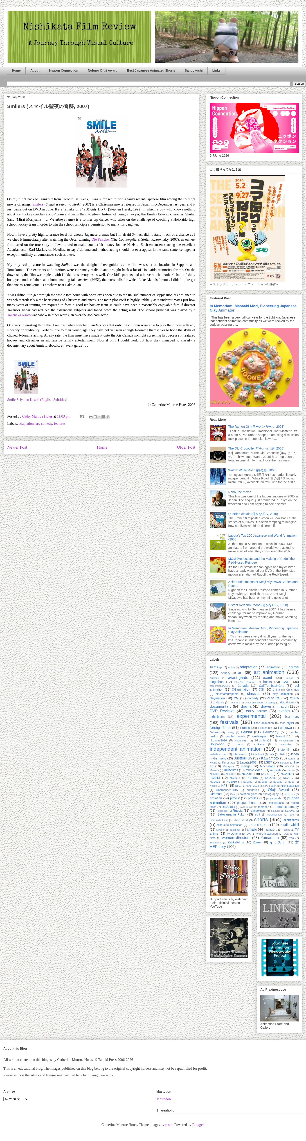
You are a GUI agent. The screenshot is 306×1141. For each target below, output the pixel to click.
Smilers (37, 204)
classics (253, 693)
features (59, 423)
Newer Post (17, 447)
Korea (291, 758)
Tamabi (251, 829)
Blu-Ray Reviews (244, 682)
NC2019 (231, 781)
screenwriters (275, 814)
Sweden (220, 829)
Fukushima (265, 728)
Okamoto (216, 794)
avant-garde (238, 678)
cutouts (273, 698)
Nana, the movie (239, 492)
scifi (257, 814)
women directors (236, 838)
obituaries (253, 790)
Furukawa (285, 728)
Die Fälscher (101, 239)
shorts (261, 819)
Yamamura (270, 838)
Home (16, 70)
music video (254, 770)
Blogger (198, 1125)
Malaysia (228, 766)
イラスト (278, 842)
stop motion (258, 824)
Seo (291, 814)
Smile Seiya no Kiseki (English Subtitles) (37, 400)
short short (241, 820)
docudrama (287, 702)
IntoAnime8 (257, 754)
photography (271, 794)
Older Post (186, 447)
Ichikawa (259, 744)
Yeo (291, 838)
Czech (294, 698)
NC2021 (262, 781)
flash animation (264, 723)
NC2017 (288, 777)
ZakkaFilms (236, 842)
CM (236, 698)
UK (249, 833)
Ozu (232, 794)
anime (293, 667)
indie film (284, 749)
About (34, 70)
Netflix (213, 785)
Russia (238, 810)
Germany (270, 732)
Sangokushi (193, 70)
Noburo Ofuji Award (102, 70)
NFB (224, 785)
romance (263, 807)
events (284, 711)
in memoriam (283, 744)
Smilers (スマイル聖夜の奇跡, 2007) (48, 106)
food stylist (287, 723)
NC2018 (215, 781)
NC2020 (247, 781)
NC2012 (286, 774)
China (276, 689)
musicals (275, 770)
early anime (256, 711)
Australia (215, 678)
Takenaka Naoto (19, 315)
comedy (46, 423)
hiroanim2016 (218, 740)
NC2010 (247, 774)
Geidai (246, 732)
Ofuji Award (278, 790)
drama (246, 706)
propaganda (273, 798)
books (267, 682)
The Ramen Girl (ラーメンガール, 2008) (256, 426)
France (245, 728)
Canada (242, 685)
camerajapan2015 (220, 686)
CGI (261, 689)
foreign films (220, 727)
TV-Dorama (233, 833)
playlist (235, 798)
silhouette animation (229, 825)
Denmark (235, 702)
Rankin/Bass (276, 802)
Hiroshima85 (286, 740)
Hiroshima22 (263, 740)
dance (220, 702)
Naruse (291, 770)
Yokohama (215, 842)
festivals (229, 722)
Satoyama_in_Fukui (231, 814)
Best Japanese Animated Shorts (151, 70)
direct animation (254, 702)
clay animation (283, 694)
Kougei (214, 762)
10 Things (216, 667)
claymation (217, 698)
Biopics (289, 678)
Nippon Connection (63, 70)
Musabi (214, 770)
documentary (221, 706)
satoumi (275, 810)
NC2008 (215, 774)
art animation (269, 672)
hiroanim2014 (284, 736)
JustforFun (243, 758)
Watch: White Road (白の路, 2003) (252, 470)
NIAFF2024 (269, 785)
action (231, 667)
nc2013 (215, 777)
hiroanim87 (241, 740)
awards (268, 678)
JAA (282, 754)
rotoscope (221, 810)
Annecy (225, 673)
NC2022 (277, 781)
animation (274, 667)
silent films (291, 820)
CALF (287, 682)
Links (216, 70)
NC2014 (235, 777)
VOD (286, 833)
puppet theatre (247, 802)
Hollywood (217, 744)
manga (246, 766)
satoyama (292, 810)
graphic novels (235, 736)
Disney (271, 702)
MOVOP (289, 766)
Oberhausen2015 (227, 790)
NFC (238, 785)
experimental (251, 716)
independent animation (236, 749)
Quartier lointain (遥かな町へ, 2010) (253, 514)
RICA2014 (228, 807)
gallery (230, 732)
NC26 (291, 781)
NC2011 (266, 774)
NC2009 (231, 774)
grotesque (259, 736)
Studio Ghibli (289, 825)
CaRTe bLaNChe (271, 685)
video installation (267, 833)
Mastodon (163, 1099)
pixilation (216, 798)
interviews (239, 754)
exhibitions (217, 716)
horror (240, 744)
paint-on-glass (248, 794)
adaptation (26, 423)
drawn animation (275, 706)
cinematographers (227, 694)
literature (285, 762)
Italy (271, 754)
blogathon (217, 682)
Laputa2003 (248, 762)
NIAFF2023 (252, 785)
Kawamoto (270, 758)
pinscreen (289, 794)
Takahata (235, 829)
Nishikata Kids (290, 785)
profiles (253, 798)
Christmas (292, 689)
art (37, 423)
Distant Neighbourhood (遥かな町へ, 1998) (258, 605)
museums (231, 770)
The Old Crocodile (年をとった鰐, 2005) (256, 448)
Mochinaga (267, 766)
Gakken (214, 732)
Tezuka (286, 829)
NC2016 (270, 777)
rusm (168, 1125)
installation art (218, 754)
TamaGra (271, 829)
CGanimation (241, 689)
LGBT (268, 762)
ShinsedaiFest (219, 820)
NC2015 (253, 777)
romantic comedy (286, 807)
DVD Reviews (222, 711)
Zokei (257, 842)
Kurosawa (228, 762)
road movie (247, 807)
